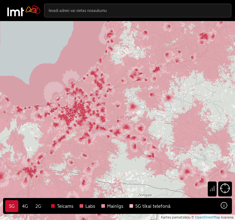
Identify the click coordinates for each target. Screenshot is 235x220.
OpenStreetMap (207, 217)
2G (38, 206)
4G (25, 206)
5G (12, 206)
